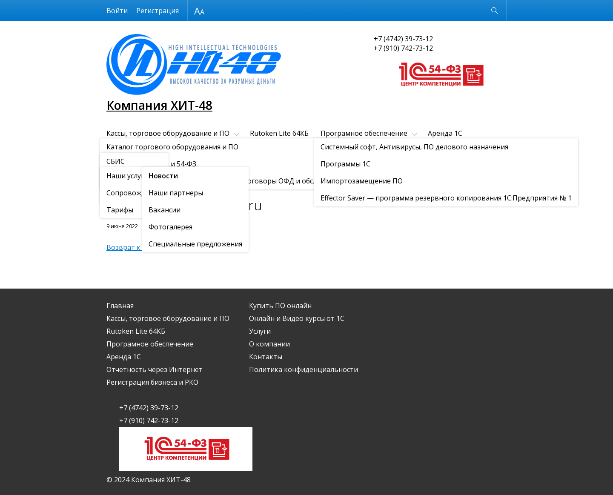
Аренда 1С (445, 133)
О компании (169, 162)
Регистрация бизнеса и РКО (269, 147)
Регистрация (157, 10)
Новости (155, 183)
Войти (117, 10)
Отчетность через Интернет (154, 147)
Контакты (226, 162)
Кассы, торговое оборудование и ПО (167, 133)
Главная (120, 305)
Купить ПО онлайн (358, 147)
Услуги (117, 162)
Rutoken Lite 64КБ (279, 133)
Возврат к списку (135, 247)
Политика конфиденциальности (303, 369)
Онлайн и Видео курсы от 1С (449, 147)
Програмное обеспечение (364, 133)
